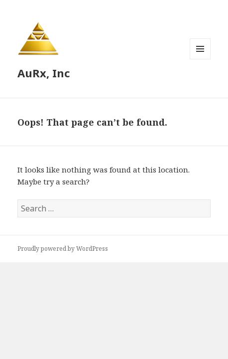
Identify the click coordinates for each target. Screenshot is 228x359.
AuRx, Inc (43, 72)
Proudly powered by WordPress (62, 248)
